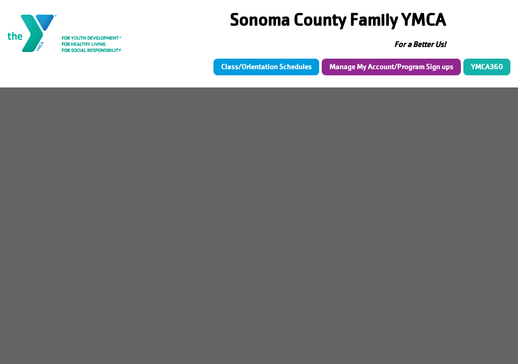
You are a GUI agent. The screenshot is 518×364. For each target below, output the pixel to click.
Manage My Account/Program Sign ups (391, 66)
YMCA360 (487, 66)
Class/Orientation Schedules (266, 66)
